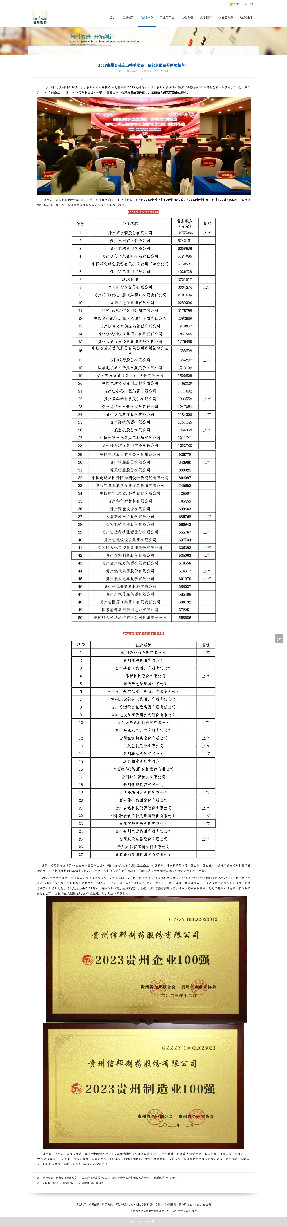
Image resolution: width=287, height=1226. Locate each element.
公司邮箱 (94, 1204)
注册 (252, 3)
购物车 (234, 3)
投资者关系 (225, 17)
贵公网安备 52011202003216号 (109, 1211)
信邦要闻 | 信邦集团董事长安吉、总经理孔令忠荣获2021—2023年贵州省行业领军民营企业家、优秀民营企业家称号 (110, 1177)
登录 (244, 3)
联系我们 (246, 17)
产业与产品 (167, 17)
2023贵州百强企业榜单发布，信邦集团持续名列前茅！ (74, 1183)
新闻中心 (147, 17)
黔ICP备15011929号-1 (143, 1221)
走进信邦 (128, 17)
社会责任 (187, 17)
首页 (113, 17)
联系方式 (107, 1204)
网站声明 (120, 1204)
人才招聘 (206, 17)
